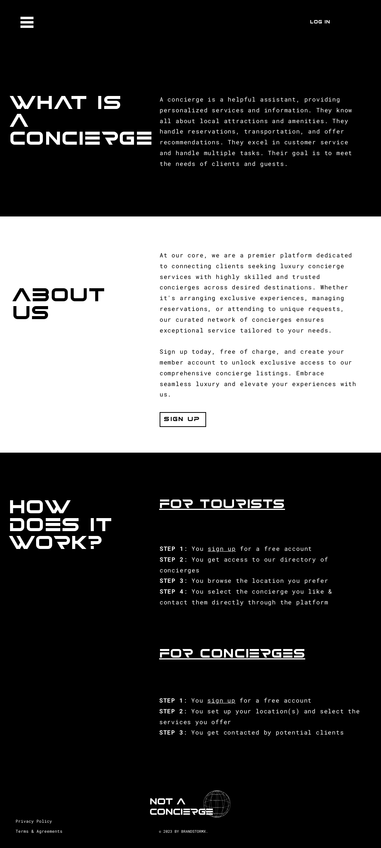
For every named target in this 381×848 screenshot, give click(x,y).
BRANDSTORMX (193, 831)
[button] (26, 22)
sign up (222, 548)
